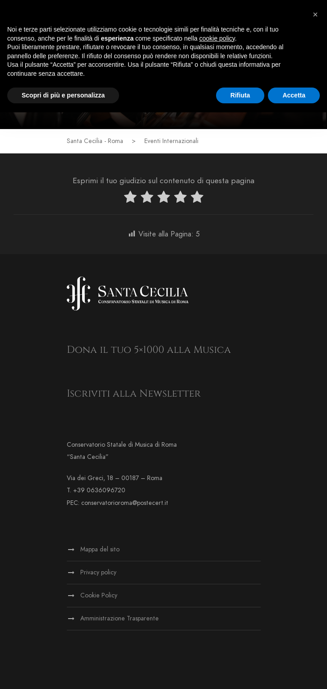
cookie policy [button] (217, 38)
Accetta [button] (293, 95)
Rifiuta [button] (240, 95)
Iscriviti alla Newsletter (134, 393)
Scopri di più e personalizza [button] (63, 95)
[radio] (130, 198)
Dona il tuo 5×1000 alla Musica (149, 349)
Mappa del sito (100, 549)
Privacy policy (98, 572)
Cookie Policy (98, 595)
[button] (315, 14)
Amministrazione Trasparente (119, 618)
